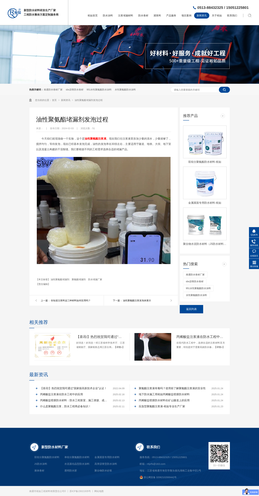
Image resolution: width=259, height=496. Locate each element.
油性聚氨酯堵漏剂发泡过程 (89, 100)
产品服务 (171, 15)
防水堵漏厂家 (95, 279)
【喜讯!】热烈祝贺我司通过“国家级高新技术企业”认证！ (100, 337)
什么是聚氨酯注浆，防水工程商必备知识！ (65, 406)
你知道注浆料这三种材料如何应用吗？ (71, 300)
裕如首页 (93, 15)
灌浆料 (157, 15)
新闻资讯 (202, 15)
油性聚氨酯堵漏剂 (60, 279)
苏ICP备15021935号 (80, 491)
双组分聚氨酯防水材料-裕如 (204, 161)
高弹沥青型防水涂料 (105, 463)
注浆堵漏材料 (125, 15)
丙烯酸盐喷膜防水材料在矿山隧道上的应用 (164, 400)
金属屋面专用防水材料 (107, 457)
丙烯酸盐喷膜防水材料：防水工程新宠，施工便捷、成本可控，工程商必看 (73, 400)
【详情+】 (119, 347)
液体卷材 (39, 470)
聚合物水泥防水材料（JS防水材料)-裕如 (205, 243)
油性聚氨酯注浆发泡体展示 (137, 300)
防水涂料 (108, 15)
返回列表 (191, 309)
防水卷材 (143, 15)
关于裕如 (217, 15)
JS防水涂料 (40, 463)
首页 (54, 100)
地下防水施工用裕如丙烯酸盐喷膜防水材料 (164, 394)
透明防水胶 (70, 470)
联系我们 (232, 15)
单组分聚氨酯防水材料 (76, 457)
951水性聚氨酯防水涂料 (99, 89)
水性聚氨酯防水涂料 (125, 89)
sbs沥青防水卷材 (74, 89)
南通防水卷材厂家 (53, 89)
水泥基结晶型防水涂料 (76, 463)
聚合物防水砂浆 (103, 470)
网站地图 (99, 491)
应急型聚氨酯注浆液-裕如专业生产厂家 (162, 406)
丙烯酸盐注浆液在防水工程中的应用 (200, 337)
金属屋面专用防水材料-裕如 (204, 202)
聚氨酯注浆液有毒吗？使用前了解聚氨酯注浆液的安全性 (172, 388)
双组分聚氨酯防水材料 (46, 457)
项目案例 (186, 15)
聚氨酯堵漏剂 (79, 279)
